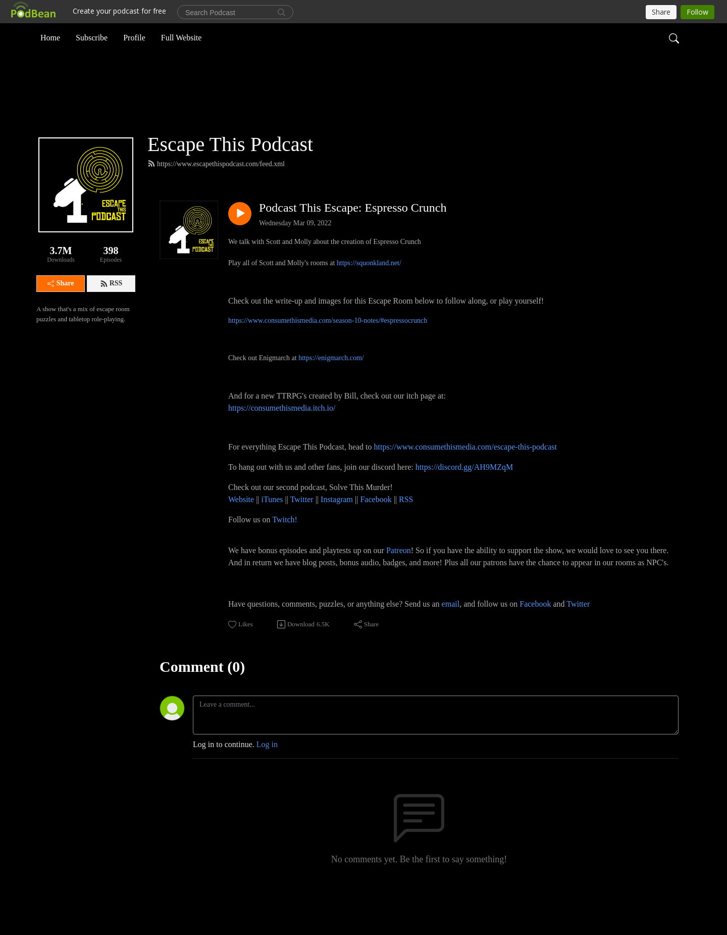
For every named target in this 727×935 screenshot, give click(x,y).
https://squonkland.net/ (369, 301)
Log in (267, 782)
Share (60, 321)
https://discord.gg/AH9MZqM (464, 505)
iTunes (272, 537)
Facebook (375, 537)
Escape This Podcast (230, 182)
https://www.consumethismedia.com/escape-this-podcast (465, 484)
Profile (134, 37)
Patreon (398, 588)
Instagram (337, 537)
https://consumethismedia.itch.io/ (281, 445)
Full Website (181, 37)
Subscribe (92, 37)
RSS (111, 321)
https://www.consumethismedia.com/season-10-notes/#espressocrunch (327, 358)
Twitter (302, 537)
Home (50, 37)
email (451, 641)
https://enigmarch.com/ (331, 396)
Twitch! (284, 557)
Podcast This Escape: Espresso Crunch (353, 245)
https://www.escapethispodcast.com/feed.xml (216, 202)
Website (242, 537)
